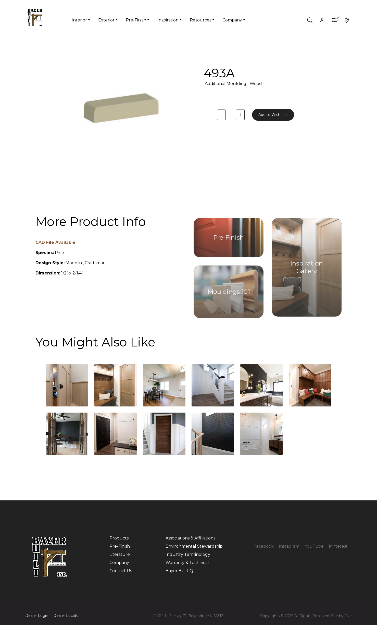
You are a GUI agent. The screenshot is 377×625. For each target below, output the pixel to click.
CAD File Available (55, 242)
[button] (310, 20)
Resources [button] (200, 20)
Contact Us (120, 570)
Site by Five (341, 616)
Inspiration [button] (168, 20)
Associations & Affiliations (190, 538)
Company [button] (232, 20)
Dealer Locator (66, 615)
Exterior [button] (106, 20)
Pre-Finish (119, 546)
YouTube (314, 546)
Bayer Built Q (179, 570)
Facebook (264, 546)
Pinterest (338, 546)
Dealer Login (36, 615)
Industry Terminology (188, 554)
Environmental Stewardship (194, 546)
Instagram (289, 546)
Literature (119, 554)
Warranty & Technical (187, 562)
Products (119, 538)
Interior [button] (79, 20)
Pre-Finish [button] (136, 20)
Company (119, 562)
